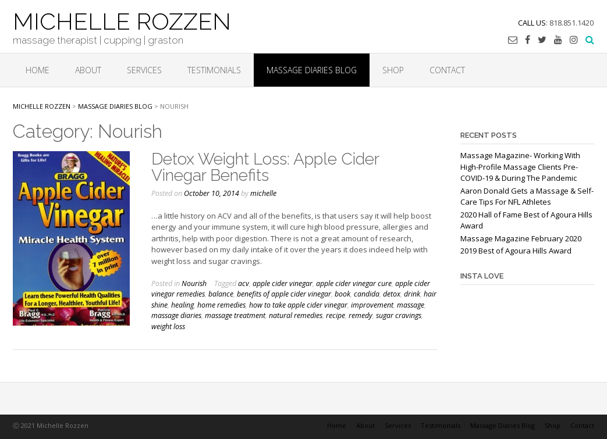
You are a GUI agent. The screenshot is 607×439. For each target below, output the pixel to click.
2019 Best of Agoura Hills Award (515, 250)
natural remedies (295, 315)
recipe (335, 315)
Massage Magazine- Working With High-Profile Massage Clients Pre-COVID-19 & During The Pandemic (520, 166)
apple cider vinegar (283, 283)
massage (410, 305)
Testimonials (214, 70)
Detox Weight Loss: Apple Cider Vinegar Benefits (265, 167)
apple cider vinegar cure (354, 283)
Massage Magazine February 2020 (520, 238)
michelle (263, 193)
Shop (393, 70)
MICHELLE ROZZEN (122, 20)
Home (37, 70)
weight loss (168, 326)
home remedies (221, 305)
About (88, 70)
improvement (372, 305)
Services (144, 70)
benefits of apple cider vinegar (284, 294)
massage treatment (235, 315)
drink (412, 294)
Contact (447, 70)
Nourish (194, 283)
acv (243, 283)
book (342, 294)
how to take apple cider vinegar (298, 305)
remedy (360, 315)
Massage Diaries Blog (312, 70)
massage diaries (176, 315)
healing (182, 305)
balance (220, 294)
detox (391, 294)
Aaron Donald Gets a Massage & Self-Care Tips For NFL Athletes (527, 196)
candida (366, 294)
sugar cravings (398, 315)
